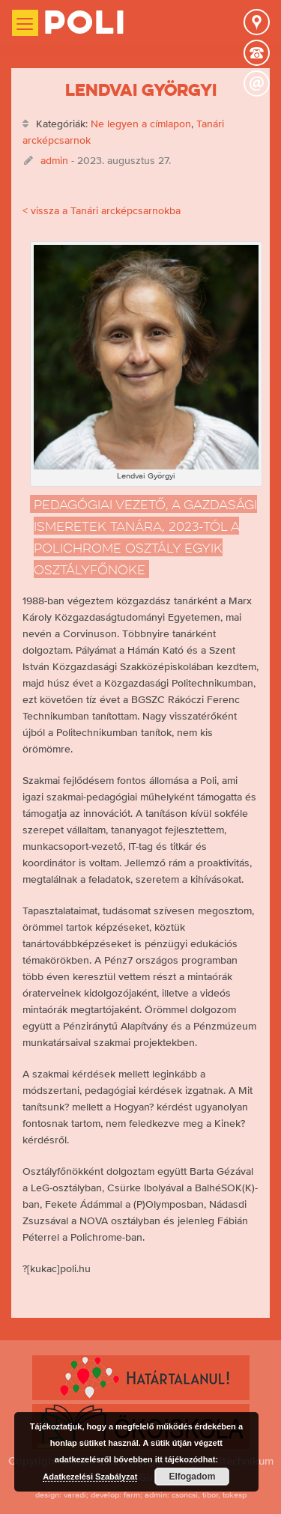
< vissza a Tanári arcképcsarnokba (101, 210)
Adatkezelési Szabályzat (90, 1476)
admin (54, 160)
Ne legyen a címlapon (141, 124)
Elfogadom (192, 1476)
